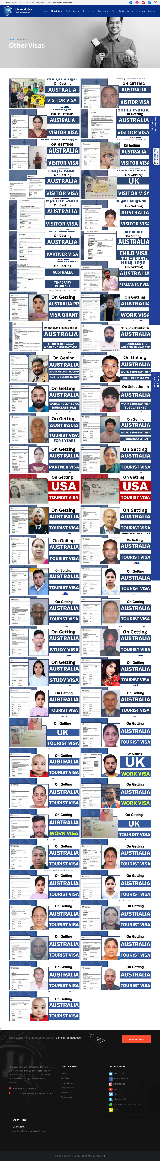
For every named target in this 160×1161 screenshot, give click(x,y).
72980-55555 (133, 1104)
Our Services (71, 11)
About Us (55, 11)
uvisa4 (116, 1109)
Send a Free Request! (68, 1039)
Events (139, 11)
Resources (87, 11)
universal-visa (119, 1073)
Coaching (101, 11)
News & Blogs (67, 1083)
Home (45, 11)
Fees (113, 11)
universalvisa (119, 1083)
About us (65, 1073)
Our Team (65, 1078)
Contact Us (66, 1092)
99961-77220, (119, 1104)
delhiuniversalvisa (121, 1078)
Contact (151, 11)
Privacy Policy (67, 1087)
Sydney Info (66, 1097)
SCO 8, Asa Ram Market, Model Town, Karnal (26, 2)
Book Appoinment (137, 1039)
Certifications (125, 11)
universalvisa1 (119, 1099)
